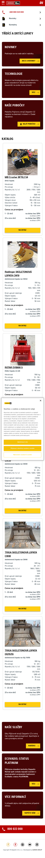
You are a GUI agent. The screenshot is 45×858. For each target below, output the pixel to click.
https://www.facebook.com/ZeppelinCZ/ (8, 844)
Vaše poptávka (40, 3)
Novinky (11, 47)
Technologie (14, 74)
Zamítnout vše (22, 442)
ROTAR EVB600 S (14, 368)
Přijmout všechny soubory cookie (22, 448)
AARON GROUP (37, 850)
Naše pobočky (15, 105)
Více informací (15, 797)
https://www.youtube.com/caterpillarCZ (30, 844)
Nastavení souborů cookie (22, 454)
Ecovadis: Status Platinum (17, 761)
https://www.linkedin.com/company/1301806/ (37, 844)
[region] (22, 429)
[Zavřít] (40, 400)
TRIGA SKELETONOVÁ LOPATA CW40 (21, 554)
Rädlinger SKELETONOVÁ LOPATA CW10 (18, 274)
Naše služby (13, 727)
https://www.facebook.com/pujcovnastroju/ (15, 844)
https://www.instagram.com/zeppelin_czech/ (22, 844)
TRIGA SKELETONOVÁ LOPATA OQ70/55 (21, 653)
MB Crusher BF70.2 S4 (16, 177)
